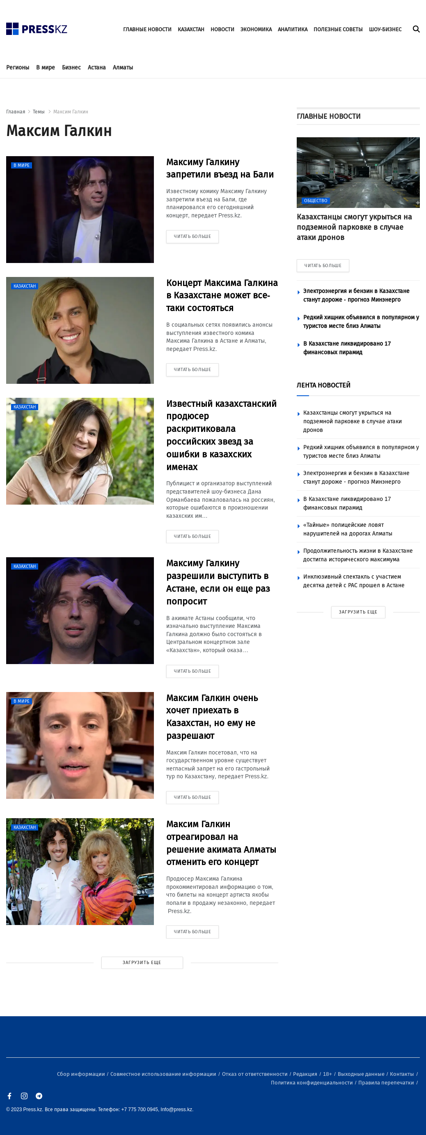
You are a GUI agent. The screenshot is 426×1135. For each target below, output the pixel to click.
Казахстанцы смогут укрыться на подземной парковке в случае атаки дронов (352, 421)
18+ (328, 1074)
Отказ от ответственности (255, 1074)
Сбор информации (81, 1074)
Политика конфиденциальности (312, 1083)
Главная (15, 112)
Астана (97, 67)
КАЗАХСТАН (191, 29)
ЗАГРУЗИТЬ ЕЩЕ (142, 962)
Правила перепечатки (386, 1083)
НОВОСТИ (222, 29)
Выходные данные (362, 1074)
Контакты (402, 1074)
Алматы (123, 67)
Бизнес (71, 67)
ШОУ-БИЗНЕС (385, 29)
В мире (45, 67)
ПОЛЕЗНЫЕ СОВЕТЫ (338, 29)
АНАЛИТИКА (292, 29)
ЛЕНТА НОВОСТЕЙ (323, 385)
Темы (39, 112)
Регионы (17, 67)
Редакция (305, 1074)
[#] (37, 26)
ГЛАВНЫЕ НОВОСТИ (147, 29)
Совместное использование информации (164, 1074)
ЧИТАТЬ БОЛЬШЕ (323, 265)
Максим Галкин (70, 112)
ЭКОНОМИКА (256, 29)
